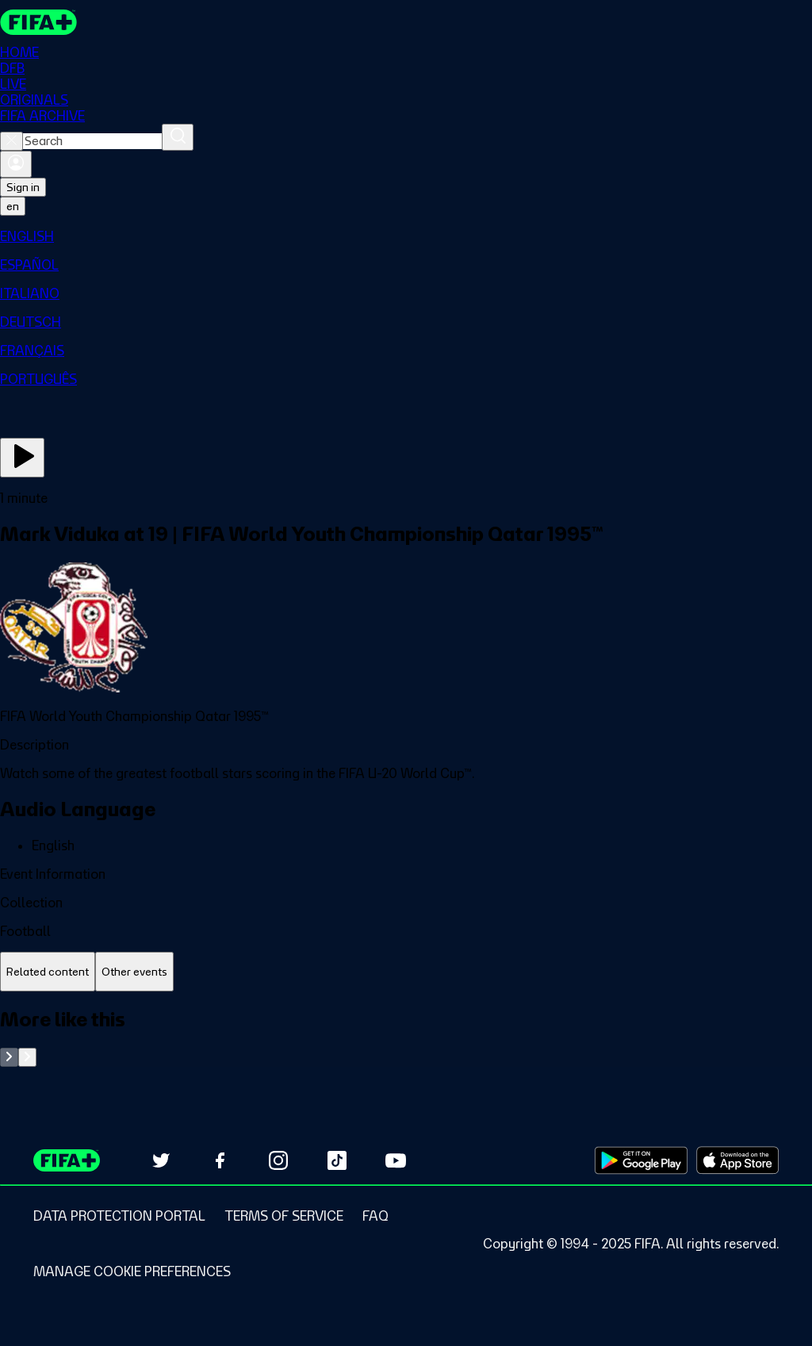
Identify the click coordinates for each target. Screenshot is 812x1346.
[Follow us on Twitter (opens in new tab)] (161, 1160)
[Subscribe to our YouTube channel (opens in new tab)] (395, 1160)
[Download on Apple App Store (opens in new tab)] (737, 1160)
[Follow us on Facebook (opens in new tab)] (219, 1160)
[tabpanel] (406, 1037)
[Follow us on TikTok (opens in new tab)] (337, 1160)
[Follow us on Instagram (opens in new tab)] (278, 1160)
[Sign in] (16, 164)
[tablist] (406, 972)
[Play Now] (22, 457)
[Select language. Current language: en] (12, 206)
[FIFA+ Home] (38, 22)
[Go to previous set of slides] (9, 1057)
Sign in (23, 187)
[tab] (47, 972)
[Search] (177, 137)
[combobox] (92, 141)
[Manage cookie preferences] (132, 1271)
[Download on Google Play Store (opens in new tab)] (641, 1160)
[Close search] (11, 141)
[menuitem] (406, 236)
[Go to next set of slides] (27, 1057)
